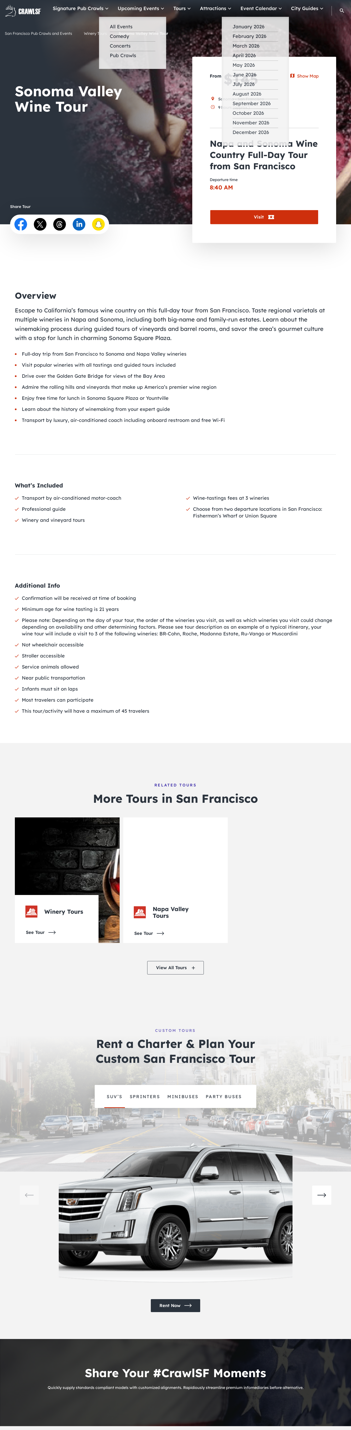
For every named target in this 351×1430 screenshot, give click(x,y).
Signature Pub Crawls (93, 8)
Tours (188, 8)
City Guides (306, 8)
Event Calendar (263, 8)
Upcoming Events (150, 8)
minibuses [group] (183, 1096)
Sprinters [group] (145, 1096)
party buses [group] (224, 1096)
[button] (342, 10)
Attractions (220, 8)
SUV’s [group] (115, 1096)
